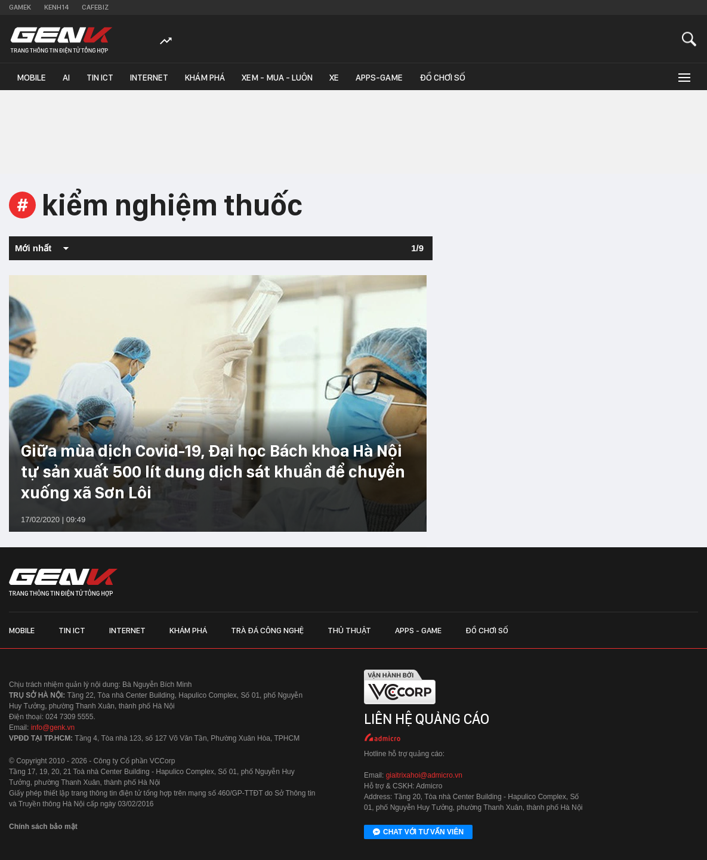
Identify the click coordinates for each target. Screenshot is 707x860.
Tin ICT (100, 77)
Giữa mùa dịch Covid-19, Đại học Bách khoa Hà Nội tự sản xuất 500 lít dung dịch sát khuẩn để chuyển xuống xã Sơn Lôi (213, 471)
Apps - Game (418, 630)
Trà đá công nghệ (267, 630)
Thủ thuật (349, 630)
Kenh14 (56, 7)
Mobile (31, 77)
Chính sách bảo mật (43, 826)
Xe (334, 77)
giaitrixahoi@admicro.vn (424, 775)
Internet (149, 77)
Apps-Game (379, 77)
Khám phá (205, 77)
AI (66, 77)
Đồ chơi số (442, 77)
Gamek (20, 7)
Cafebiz (95, 7)
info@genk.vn (53, 727)
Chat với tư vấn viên (418, 832)
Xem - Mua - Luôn (277, 77)
